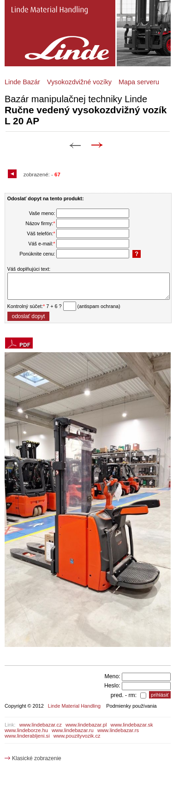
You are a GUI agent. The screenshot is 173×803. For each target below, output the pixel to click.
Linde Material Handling (74, 706)
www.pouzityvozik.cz (77, 736)
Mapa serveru (139, 82)
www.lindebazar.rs (118, 730)
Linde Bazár (22, 82)
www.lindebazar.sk (132, 724)
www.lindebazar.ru (73, 730)
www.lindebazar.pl (86, 724)
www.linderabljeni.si (27, 736)
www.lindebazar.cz (40, 724)
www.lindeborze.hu (26, 730)
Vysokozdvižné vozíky (79, 82)
